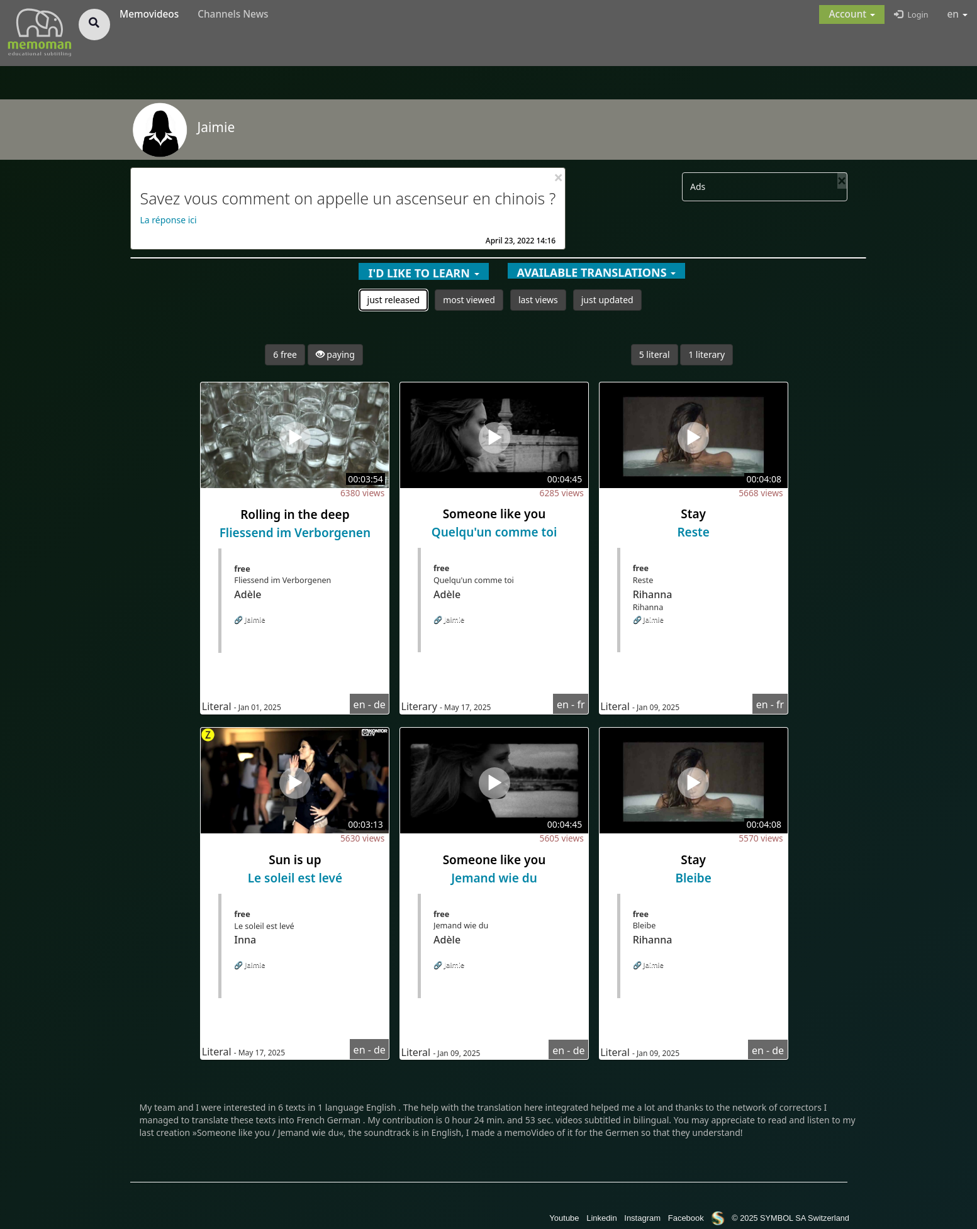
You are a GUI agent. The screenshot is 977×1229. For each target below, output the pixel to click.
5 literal (654, 354)
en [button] (957, 14)
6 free (285, 354)
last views (538, 300)
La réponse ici (168, 220)
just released (393, 300)
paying (335, 354)
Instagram (642, 1218)
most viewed (469, 300)
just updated (607, 300)
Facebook (686, 1218)
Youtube (564, 1218)
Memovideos (149, 14)
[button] (852, 14)
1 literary (706, 354)
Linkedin (601, 1218)
